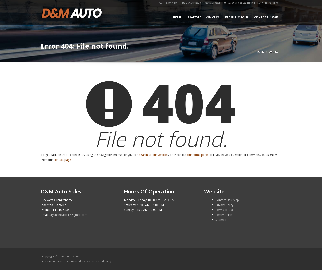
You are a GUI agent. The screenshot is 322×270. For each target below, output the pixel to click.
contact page (62, 160)
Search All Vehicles (203, 17)
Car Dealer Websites (55, 261)
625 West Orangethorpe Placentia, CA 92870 (251, 3)
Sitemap (220, 220)
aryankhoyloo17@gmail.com (201, 3)
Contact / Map (266, 17)
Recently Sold (236, 17)
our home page (197, 155)
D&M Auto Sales (69, 256)
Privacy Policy (224, 205)
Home (177, 17)
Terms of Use (224, 210)
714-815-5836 (168, 3)
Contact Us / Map (227, 200)
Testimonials (223, 215)
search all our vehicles (153, 155)
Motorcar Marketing (98, 261)
